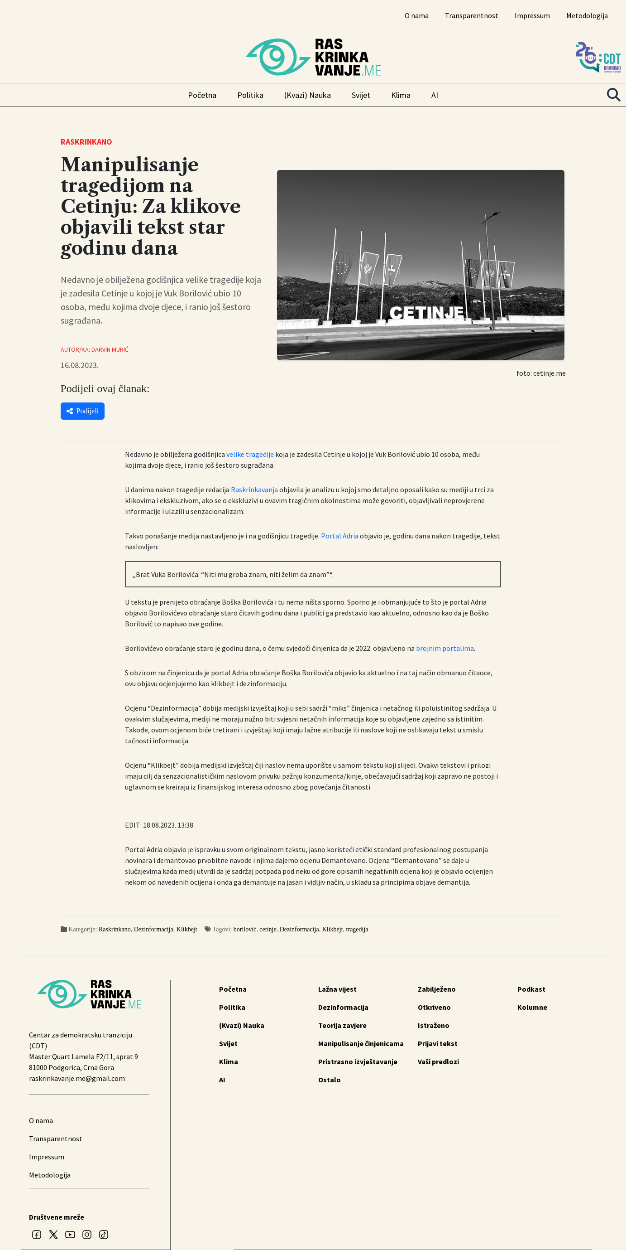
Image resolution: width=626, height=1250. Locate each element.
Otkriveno (434, 1007)
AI (434, 95)
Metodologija (587, 15)
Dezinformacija (153, 929)
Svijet (361, 95)
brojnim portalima (445, 648)
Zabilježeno (437, 988)
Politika (250, 95)
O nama (417, 15)
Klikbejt (187, 929)
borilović (245, 929)
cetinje (267, 929)
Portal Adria (339, 535)
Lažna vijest (337, 988)
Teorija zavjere (342, 1025)
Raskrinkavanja (254, 489)
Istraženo (433, 1025)
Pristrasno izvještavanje (357, 1061)
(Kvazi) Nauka (307, 95)
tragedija (357, 929)
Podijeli (83, 411)
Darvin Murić (110, 349)
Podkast (531, 988)
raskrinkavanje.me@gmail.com (77, 1078)
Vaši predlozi (438, 1061)
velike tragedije (250, 454)
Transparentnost (471, 15)
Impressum (532, 15)
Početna (202, 95)
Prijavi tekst (438, 1043)
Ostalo (329, 1079)
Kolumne (532, 1007)
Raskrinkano (115, 929)
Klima (401, 95)
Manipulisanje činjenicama (361, 1043)
